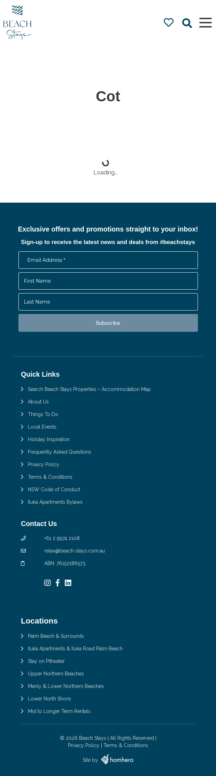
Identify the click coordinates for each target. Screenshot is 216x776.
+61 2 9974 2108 (62, 538)
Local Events (42, 427)
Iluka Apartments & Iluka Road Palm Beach (75, 648)
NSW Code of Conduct (54, 489)
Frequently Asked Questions (59, 452)
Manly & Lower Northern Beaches (66, 686)
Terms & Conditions (50, 477)
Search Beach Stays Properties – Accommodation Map (89, 389)
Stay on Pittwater (46, 661)
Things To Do (43, 414)
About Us (38, 402)
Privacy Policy (43, 464)
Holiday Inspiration (49, 439)
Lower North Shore (49, 698)
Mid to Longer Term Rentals (59, 711)
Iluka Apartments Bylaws (55, 502)
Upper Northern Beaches (56, 673)
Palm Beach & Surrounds (56, 636)
